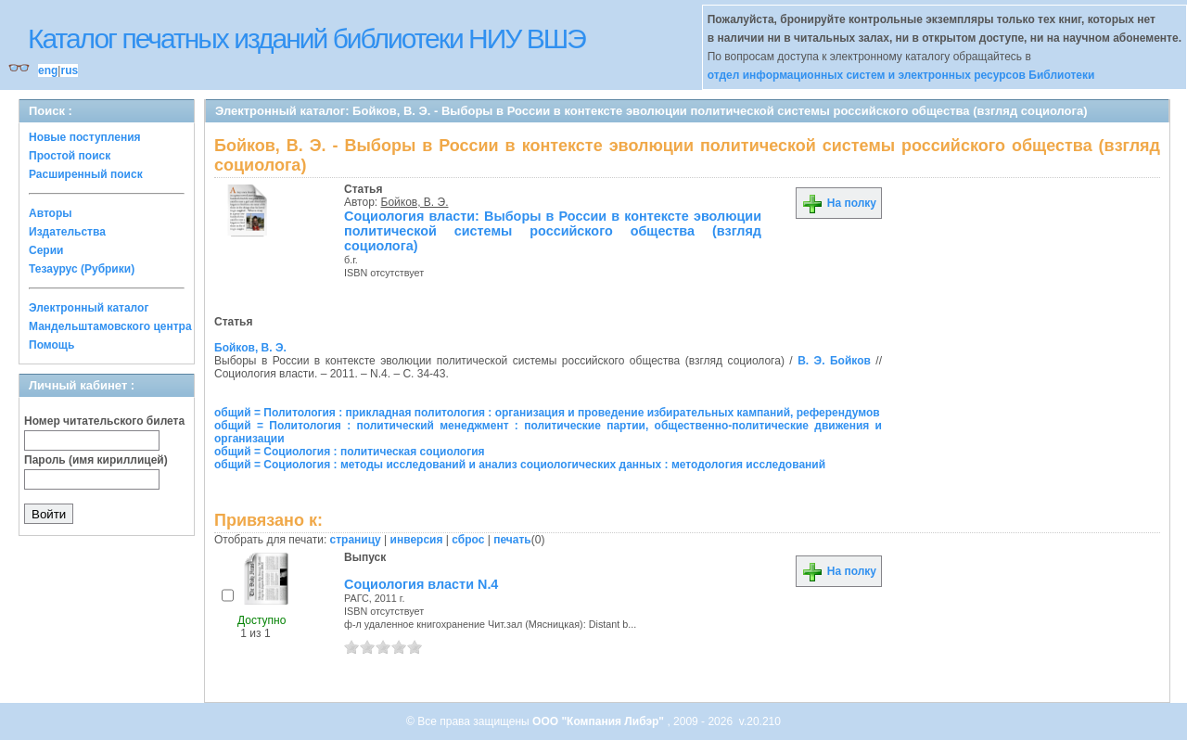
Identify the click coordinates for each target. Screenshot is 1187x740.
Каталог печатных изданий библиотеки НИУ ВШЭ (306, 38)
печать (512, 539)
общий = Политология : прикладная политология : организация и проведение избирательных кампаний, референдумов (547, 412)
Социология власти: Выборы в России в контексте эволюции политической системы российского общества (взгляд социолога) (552, 231)
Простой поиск (69, 155)
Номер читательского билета (104, 421)
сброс (468, 539)
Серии (46, 250)
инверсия (416, 539)
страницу (355, 539)
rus (69, 70)
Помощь (51, 344)
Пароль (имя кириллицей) (96, 459)
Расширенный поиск (86, 174)
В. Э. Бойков (834, 360)
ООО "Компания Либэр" (599, 721)
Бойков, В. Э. (415, 202)
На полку (838, 203)
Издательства (67, 231)
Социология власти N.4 (421, 584)
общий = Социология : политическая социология (349, 451)
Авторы (50, 213)
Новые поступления (85, 137)
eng (47, 70)
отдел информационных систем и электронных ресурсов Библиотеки (901, 75)
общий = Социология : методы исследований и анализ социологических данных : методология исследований (519, 464)
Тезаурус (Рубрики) (81, 268)
